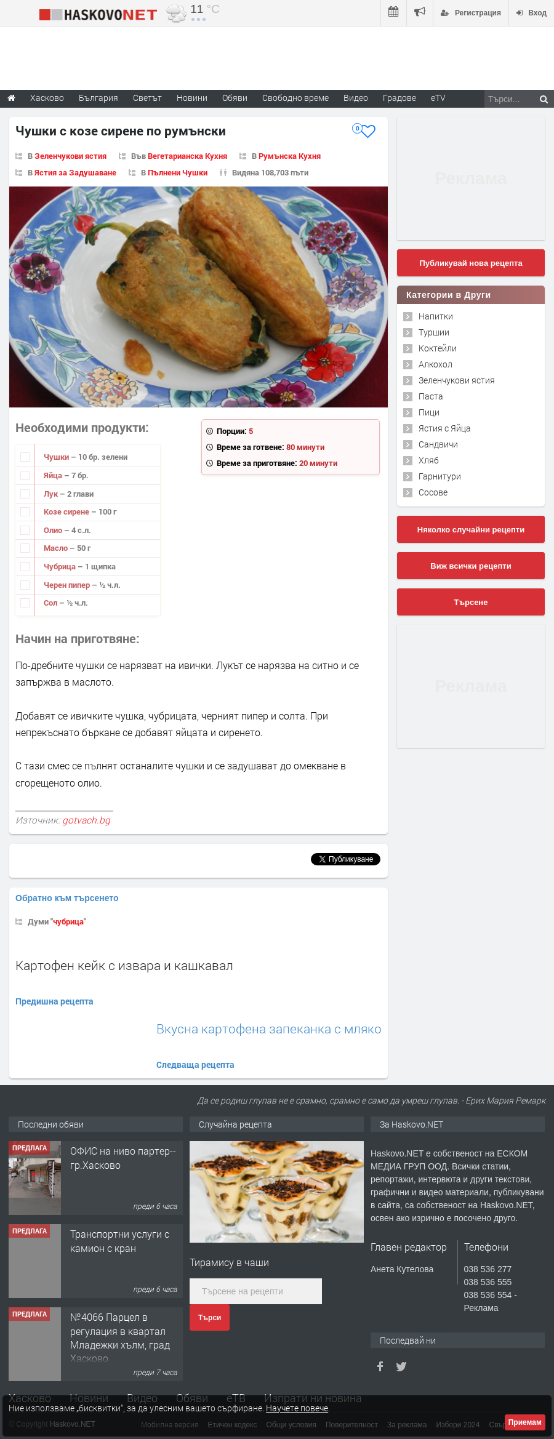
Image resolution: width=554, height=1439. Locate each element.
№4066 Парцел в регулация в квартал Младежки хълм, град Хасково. (120, 1337)
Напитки (436, 316)
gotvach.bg (86, 820)
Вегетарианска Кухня (187, 155)
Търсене (471, 602)
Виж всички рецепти (470, 566)
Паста (431, 396)
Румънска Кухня (290, 155)
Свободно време (295, 97)
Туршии (434, 332)
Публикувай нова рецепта (470, 263)
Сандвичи (438, 444)
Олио (54, 529)
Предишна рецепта (54, 1001)
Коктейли (438, 348)
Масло (57, 547)
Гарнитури (440, 476)
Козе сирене (67, 511)
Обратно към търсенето (67, 898)
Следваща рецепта (195, 1064)
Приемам (525, 1422)
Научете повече (297, 1408)
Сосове (433, 492)
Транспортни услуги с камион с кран (119, 1240)
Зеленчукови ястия (70, 155)
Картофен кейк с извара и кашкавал (124, 965)
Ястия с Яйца (445, 428)
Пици (429, 412)
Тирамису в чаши (229, 1262)
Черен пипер (68, 584)
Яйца (54, 475)
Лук (52, 493)
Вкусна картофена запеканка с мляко (269, 1028)
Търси (209, 1317)
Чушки (57, 456)
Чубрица (61, 566)
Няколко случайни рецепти (470, 529)
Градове (399, 97)
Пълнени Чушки (177, 172)
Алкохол (435, 364)
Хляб (429, 460)
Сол (51, 602)
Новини (192, 97)
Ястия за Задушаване (75, 172)
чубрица (68, 921)
